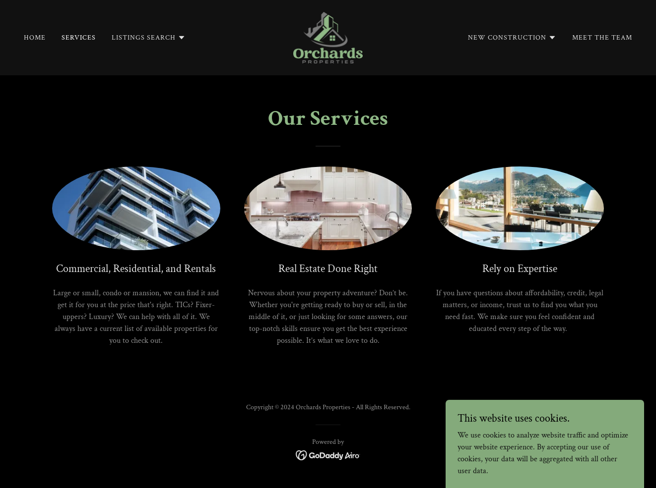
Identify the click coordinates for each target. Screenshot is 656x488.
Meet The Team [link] (602, 37)
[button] (149, 38)
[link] (327, 37)
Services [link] (79, 37)
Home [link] (35, 37)
